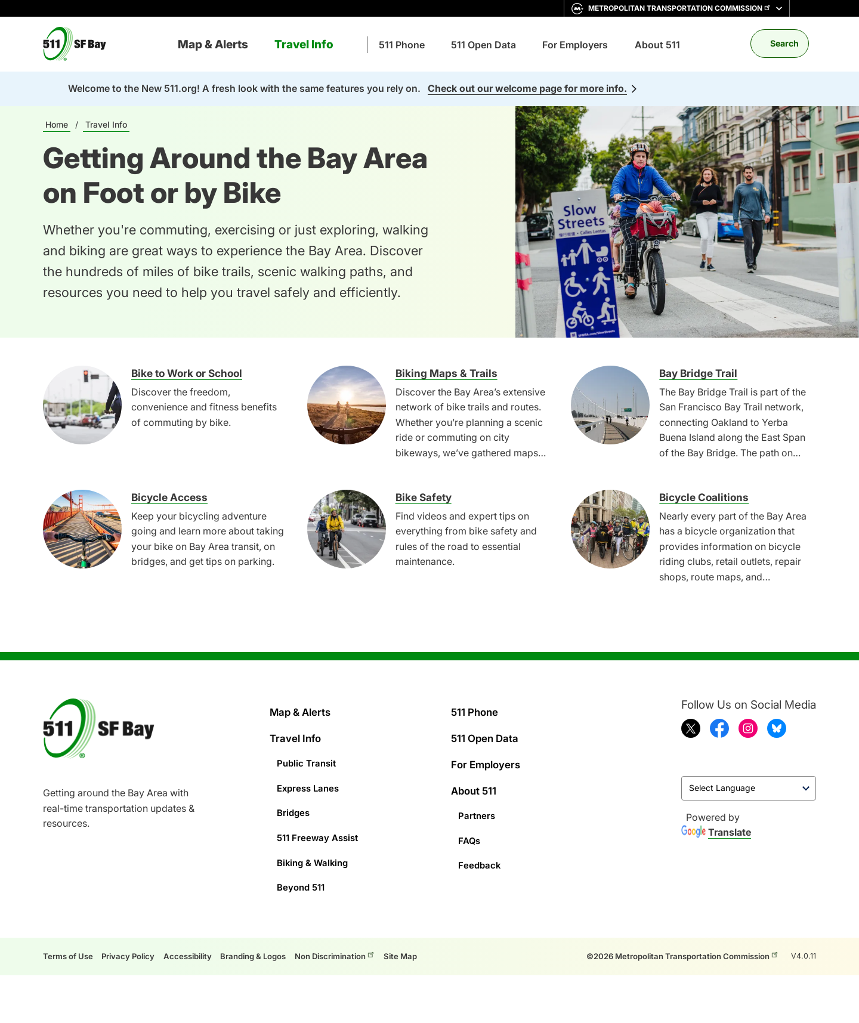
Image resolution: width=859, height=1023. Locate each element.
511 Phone (402, 45)
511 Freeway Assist (320, 829)
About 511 (657, 45)
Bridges (294, 806)
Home (56, 124)
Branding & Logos (270, 942)
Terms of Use (70, 942)
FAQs (470, 831)
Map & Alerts (213, 44)
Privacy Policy (134, 942)
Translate (716, 834)
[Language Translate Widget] (748, 789)
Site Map (432, 942)
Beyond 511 (303, 874)
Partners (477, 808)
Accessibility (198, 942)
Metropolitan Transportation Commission (679, 8)
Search (784, 43)
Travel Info (303, 44)
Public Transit (308, 760)
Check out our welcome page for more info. (527, 88)
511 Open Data (483, 45)
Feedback (480, 854)
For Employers (575, 45)
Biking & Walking (315, 851)
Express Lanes (310, 783)
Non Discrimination (361, 941)
